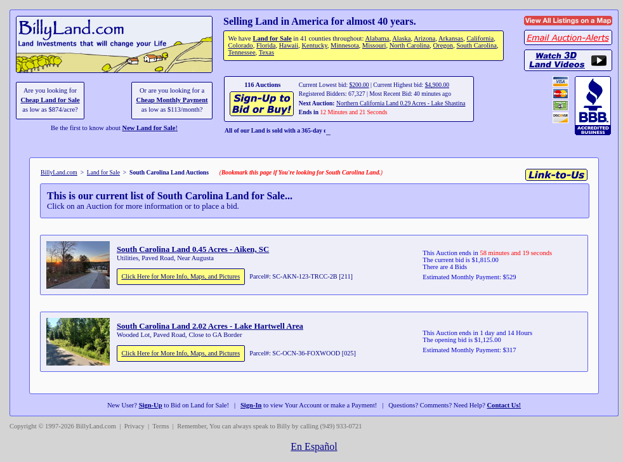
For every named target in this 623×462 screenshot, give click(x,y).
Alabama (377, 38)
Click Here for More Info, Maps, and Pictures (180, 276)
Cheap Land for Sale (49, 99)
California (480, 38)
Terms (160, 426)
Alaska (401, 38)
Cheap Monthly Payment (172, 99)
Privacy (134, 426)
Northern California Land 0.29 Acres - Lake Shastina (401, 103)
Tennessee (241, 52)
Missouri (374, 45)
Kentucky (314, 45)
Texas (266, 52)
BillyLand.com (59, 172)
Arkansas (450, 38)
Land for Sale (271, 38)
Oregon (443, 45)
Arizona (424, 38)
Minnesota (345, 45)
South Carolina (476, 45)
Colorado (240, 45)
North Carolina (410, 45)
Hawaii (288, 45)
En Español (314, 446)
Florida (265, 45)
